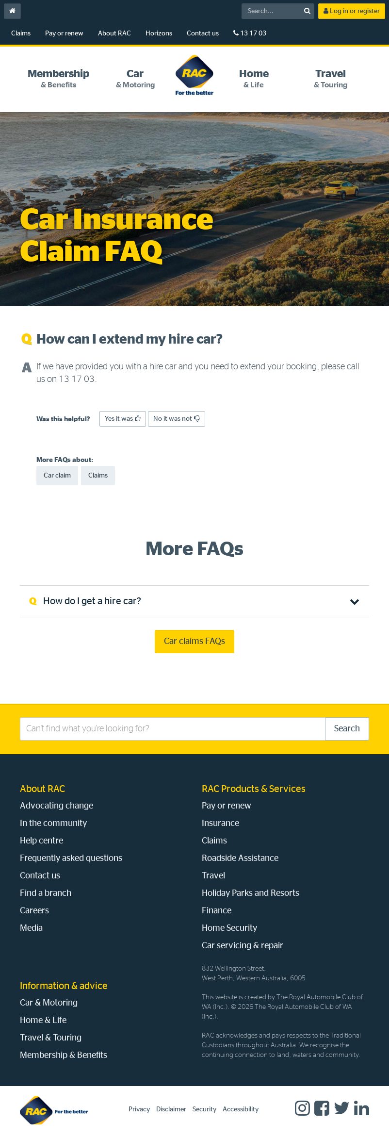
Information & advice (64, 986)
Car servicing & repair (242, 945)
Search (347, 729)
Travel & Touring (50, 1038)
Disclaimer (171, 1109)
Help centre (41, 841)
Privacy (139, 1109)
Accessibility (241, 1109)
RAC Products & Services (254, 789)
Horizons (159, 33)
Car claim (57, 475)
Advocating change (56, 806)
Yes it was (123, 418)
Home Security (229, 928)
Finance (216, 911)
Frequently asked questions (71, 858)
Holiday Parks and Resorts (250, 893)
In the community (53, 823)
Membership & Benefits (63, 1055)
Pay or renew (64, 33)
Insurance (220, 823)
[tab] (58, 79)
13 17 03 (249, 33)
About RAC (114, 33)
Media (31, 928)
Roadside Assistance (240, 858)
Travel (213, 876)
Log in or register (352, 11)
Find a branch (45, 893)
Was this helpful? (63, 419)
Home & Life (43, 1020)
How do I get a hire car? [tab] (92, 601)
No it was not (176, 418)
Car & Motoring (49, 1003)
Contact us (203, 33)
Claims (21, 33)
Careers (34, 911)
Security (204, 1109)
